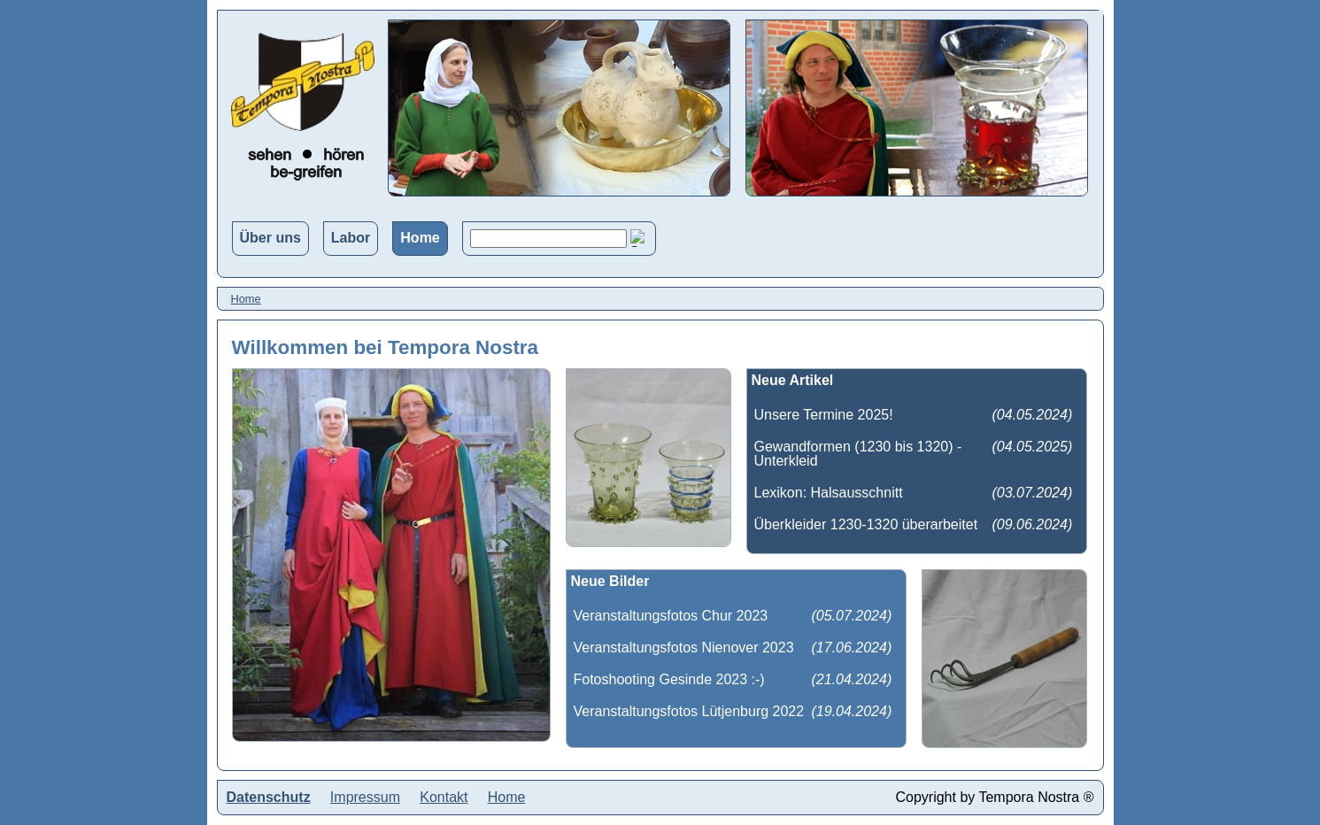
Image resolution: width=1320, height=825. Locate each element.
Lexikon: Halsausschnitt (828, 492)
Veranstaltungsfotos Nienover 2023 (684, 647)
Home (419, 237)
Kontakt (443, 797)
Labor (350, 237)
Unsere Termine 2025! (823, 414)
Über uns (270, 237)
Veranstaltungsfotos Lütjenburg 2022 (689, 711)
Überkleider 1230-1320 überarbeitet (866, 524)
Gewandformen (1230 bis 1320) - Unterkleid (858, 453)
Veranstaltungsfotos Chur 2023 (671, 615)
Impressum (365, 797)
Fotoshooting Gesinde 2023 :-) (669, 679)
